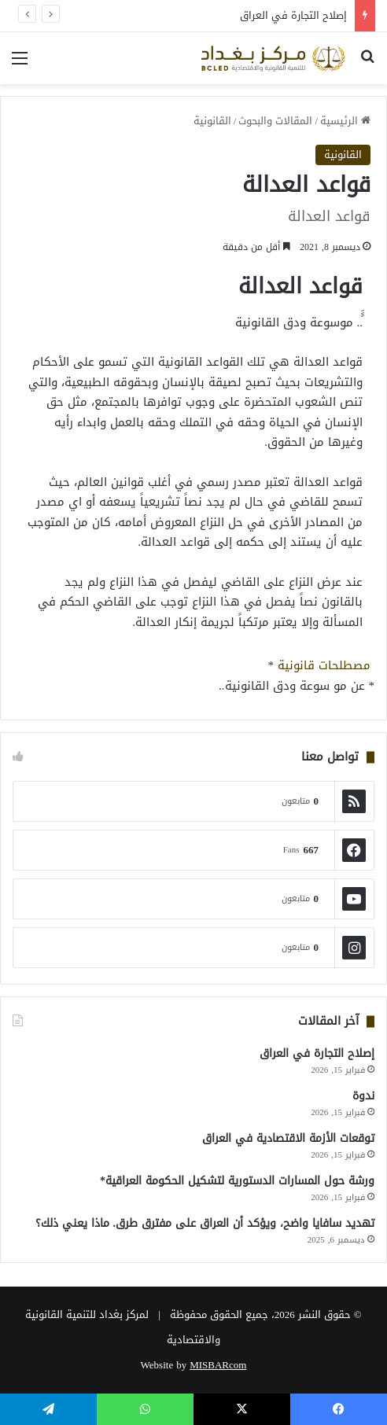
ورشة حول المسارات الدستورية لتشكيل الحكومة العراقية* (237, 1180)
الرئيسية (345, 121)
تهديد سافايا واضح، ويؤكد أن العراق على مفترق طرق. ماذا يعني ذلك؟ (205, 1223)
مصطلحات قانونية (324, 665)
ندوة (363, 1095)
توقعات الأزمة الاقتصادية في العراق (288, 1138)
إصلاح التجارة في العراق (293, 15)
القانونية (212, 121)
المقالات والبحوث (275, 121)
